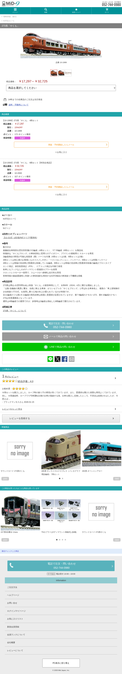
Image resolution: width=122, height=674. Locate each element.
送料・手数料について (19, 105)
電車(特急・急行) (9, 17)
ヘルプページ (13, 595)
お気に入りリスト (15, 619)
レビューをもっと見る (12, 409)
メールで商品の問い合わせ (60, 337)
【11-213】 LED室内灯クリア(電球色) (20, 237)
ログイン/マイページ (16, 611)
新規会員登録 (13, 627)
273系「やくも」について (14, 311)
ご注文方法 (12, 587)
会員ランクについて (16, 634)
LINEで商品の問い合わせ (59, 347)
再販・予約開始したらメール (61, 145)
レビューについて (15, 650)
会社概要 (11, 642)
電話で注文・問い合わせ (62, 325)
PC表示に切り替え (61, 663)
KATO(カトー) (8, 21)
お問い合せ (12, 603)
